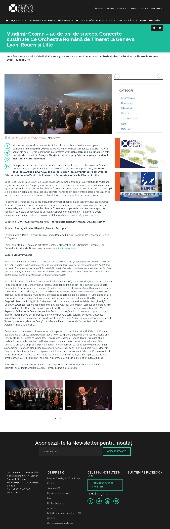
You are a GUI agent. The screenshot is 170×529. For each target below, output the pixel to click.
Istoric (50, 498)
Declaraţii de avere (56, 503)
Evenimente (64, 20)
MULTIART (127, 129)
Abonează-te (116, 451)
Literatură (126, 108)
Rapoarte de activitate (58, 493)
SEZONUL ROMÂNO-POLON (90, 20)
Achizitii (51, 508)
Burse (143, 20)
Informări (154, 20)
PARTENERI (155, 8)
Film (123, 123)
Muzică (125, 113)
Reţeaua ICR (17, 20)
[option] (34, 395)
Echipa (50, 483)
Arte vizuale (128, 98)
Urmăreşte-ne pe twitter (102, 485)
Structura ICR (53, 488)
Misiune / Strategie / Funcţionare (63, 478)
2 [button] (60, 418)
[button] (109, 76)
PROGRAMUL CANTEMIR (41, 20)
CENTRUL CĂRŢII (126, 20)
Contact (145, 8)
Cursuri (110, 8)
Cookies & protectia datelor (60, 523)
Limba (99, 8)
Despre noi (121, 8)
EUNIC (109, 20)
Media (133, 8)
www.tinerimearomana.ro (65, 248)
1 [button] (55, 418)
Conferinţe (127, 103)
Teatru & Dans (129, 118)
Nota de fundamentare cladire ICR (64, 513)
